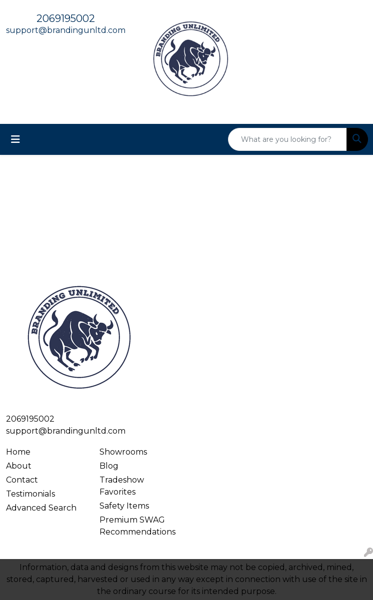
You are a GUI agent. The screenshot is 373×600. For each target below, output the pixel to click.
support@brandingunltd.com (66, 30)
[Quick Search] (287, 139)
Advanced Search (41, 508)
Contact (22, 480)
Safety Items (124, 506)
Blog (109, 466)
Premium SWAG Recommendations (138, 526)
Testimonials (30, 494)
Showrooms (123, 452)
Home (18, 452)
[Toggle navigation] (15, 139)
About (19, 466)
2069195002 (65, 18)
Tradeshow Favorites (122, 486)
